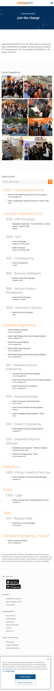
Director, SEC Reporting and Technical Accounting (27, 195)
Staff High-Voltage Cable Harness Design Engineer (27, 355)
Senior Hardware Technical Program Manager (29, 477)
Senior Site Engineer (20, 263)
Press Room (10, 642)
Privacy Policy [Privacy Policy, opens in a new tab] (10, 671)
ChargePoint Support (13, 599)
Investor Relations (12, 645)
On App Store (12, 582)
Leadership (10, 622)
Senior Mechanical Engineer (18, 342)
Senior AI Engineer (19, 241)
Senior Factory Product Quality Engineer (27, 407)
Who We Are (10, 616)
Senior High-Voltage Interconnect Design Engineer (27, 336)
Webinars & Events (13, 648)
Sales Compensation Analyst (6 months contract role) (28, 201)
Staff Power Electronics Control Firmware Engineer (31, 380)
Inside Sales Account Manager (23, 523)
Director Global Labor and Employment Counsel (30, 500)
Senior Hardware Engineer (18, 330)
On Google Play (13, 587)
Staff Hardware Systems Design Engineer (27, 429)
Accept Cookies (25, 677)
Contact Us (10, 631)
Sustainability (11, 619)
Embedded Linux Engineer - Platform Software (29, 448)
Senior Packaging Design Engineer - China (28, 414)
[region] (25, 672)
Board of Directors (12, 625)
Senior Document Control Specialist (25, 401)
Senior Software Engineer (17, 541)
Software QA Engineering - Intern (25, 454)
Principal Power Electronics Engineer (26, 374)
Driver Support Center (14, 602)
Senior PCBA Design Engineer (19, 348)
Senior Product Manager (21, 297)
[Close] (48, 659)
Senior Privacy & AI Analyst (22, 312)
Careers (8, 628)
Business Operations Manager (23, 278)
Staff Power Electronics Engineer (24, 386)
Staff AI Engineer (18, 248)
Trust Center (10, 605)
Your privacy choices (25, 682)
